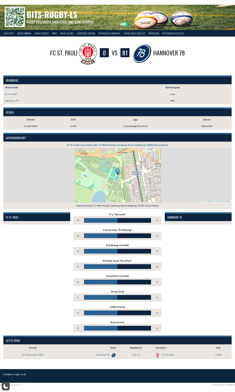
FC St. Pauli (11, 94)
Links (54, 33)
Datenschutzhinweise (109, 33)
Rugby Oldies (66, 33)
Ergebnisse (136, 347)
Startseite (8, 33)
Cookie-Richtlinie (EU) (134, 33)
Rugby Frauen (41, 33)
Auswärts (161, 347)
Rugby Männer (24, 33)
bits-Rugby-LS (52, 14)
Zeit (218, 347)
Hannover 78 (11, 100)
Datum (33, 347)
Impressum (153, 33)
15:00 (218, 354)
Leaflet (204, 201)
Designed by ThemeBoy (223, 385)
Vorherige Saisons (86, 33)
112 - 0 (135, 354)
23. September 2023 (33, 354)
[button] (117, 171)
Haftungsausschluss (173, 33)
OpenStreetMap (219, 201)
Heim (113, 347)
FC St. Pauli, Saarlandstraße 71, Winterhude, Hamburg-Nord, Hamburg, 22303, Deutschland (117, 144)
